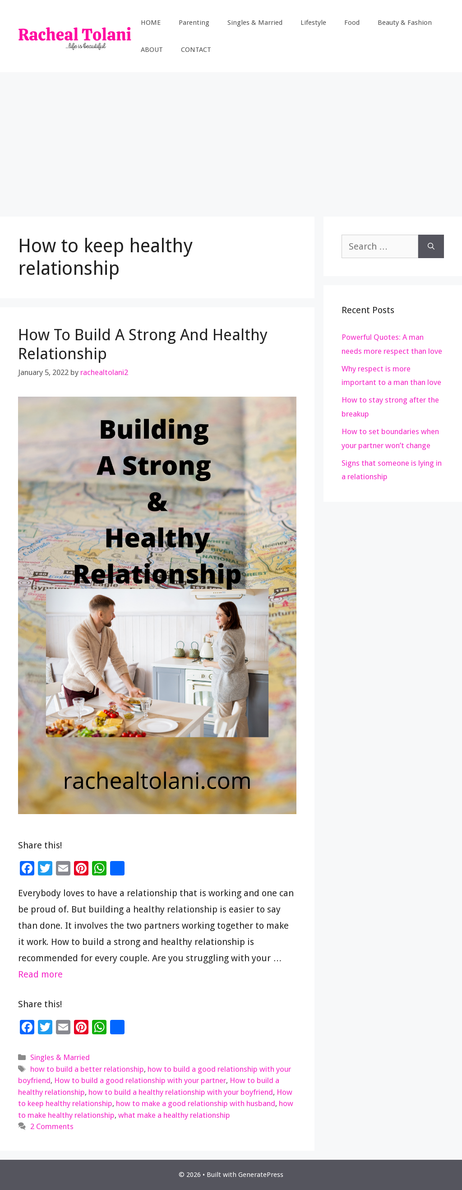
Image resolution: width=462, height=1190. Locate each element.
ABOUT (152, 50)
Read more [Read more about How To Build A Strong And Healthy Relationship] (40, 974)
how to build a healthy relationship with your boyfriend (180, 1092)
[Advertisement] (231, 140)
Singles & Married (254, 23)
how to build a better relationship (87, 1069)
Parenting (194, 23)
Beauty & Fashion (405, 23)
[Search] (431, 246)
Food (352, 23)
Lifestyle (313, 23)
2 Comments (52, 1126)
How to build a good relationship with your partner (140, 1080)
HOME (151, 23)
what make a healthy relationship (174, 1115)
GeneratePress (260, 1175)
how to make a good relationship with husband (195, 1103)
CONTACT (196, 50)
